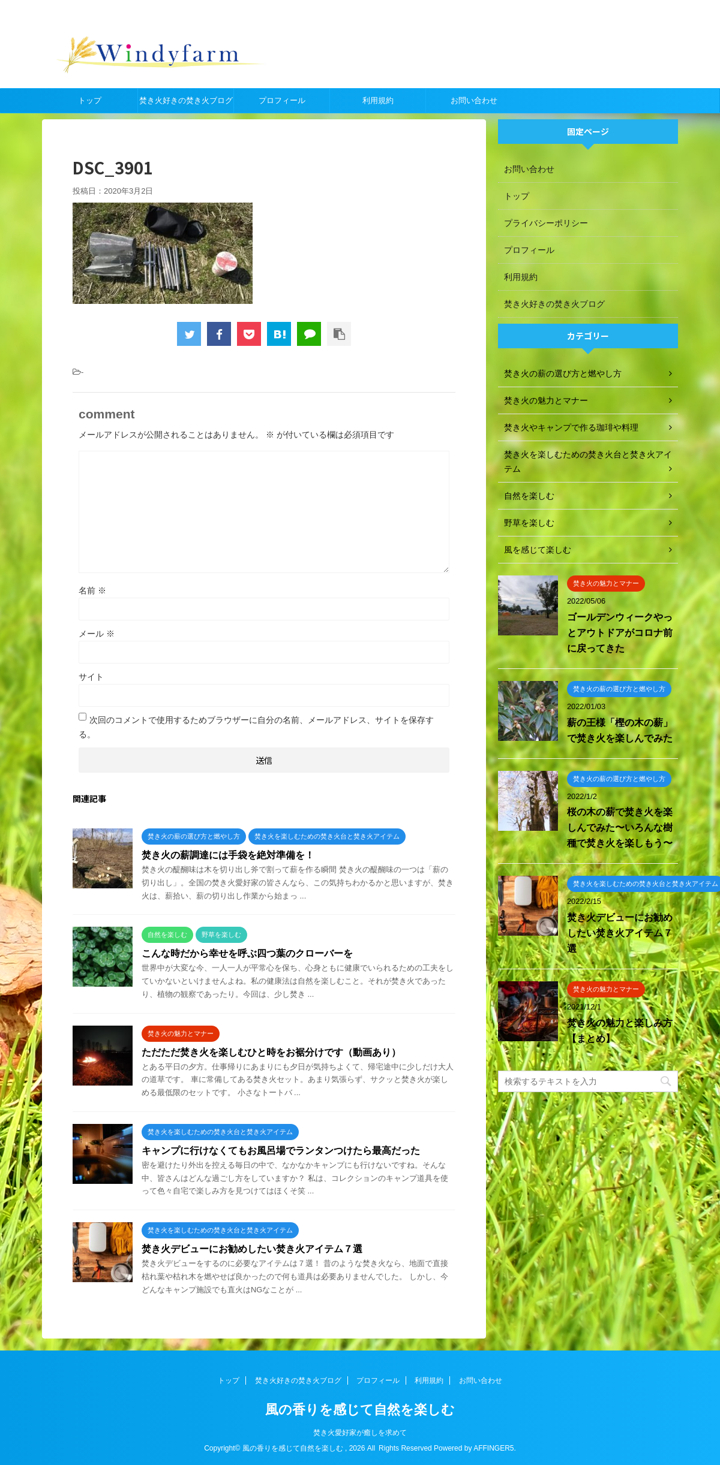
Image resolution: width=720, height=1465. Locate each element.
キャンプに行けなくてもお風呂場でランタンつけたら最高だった (281, 1151)
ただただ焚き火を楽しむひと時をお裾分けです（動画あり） (271, 1052)
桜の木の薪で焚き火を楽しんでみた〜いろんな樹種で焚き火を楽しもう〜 (620, 827)
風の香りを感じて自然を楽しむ (360, 1409)
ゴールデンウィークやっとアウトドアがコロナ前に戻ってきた (620, 632)
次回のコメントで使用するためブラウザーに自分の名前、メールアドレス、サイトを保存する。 (256, 727)
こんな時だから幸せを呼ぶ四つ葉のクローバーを (247, 953)
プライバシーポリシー (546, 223)
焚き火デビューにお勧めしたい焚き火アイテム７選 (252, 1249)
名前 (92, 590)
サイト (91, 677)
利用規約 (378, 100)
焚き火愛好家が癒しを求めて (360, 1432)
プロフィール (282, 100)
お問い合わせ (474, 100)
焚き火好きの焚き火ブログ (186, 100)
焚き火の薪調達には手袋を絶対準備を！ (228, 855)
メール (97, 633)
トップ (89, 100)
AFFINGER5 (493, 1448)
